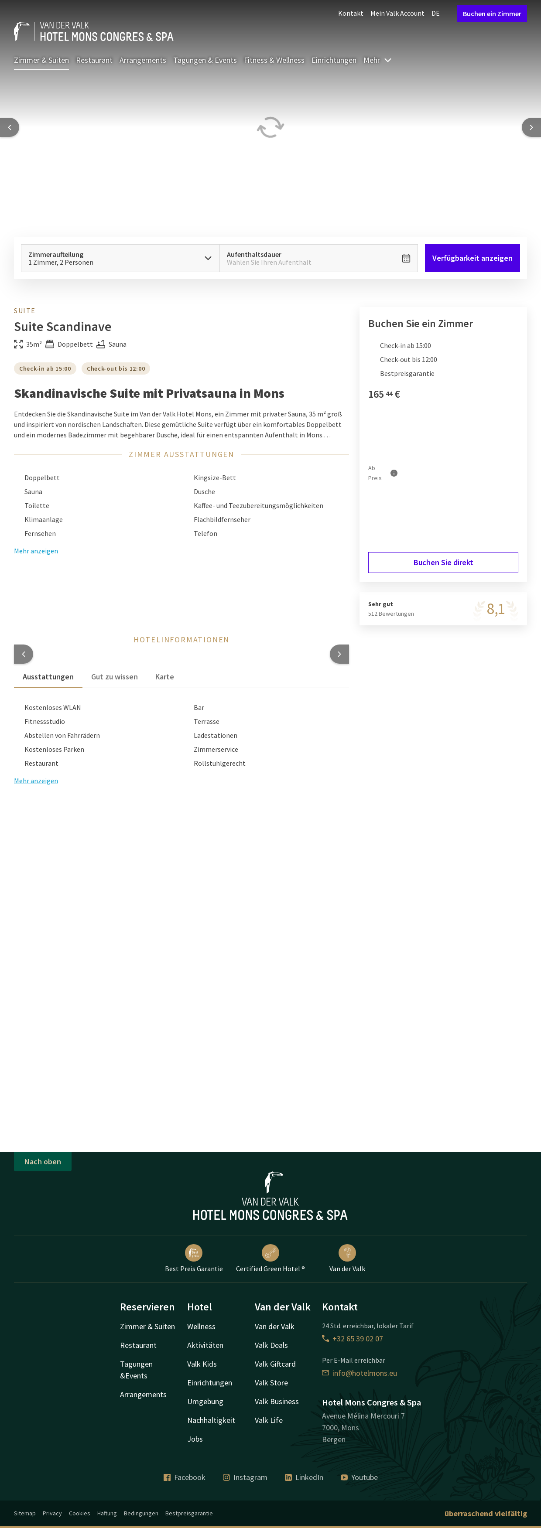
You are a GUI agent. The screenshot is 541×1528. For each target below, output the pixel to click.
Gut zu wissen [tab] (114, 677)
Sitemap (25, 1513)
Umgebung (205, 1401)
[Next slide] (531, 127)
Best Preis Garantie (194, 1258)
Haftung (107, 1513)
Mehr (377, 60)
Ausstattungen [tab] (48, 677)
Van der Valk (347, 1258)
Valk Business (277, 1401)
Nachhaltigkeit (211, 1420)
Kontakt (350, 13)
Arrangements (143, 60)
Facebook (184, 1477)
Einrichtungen (334, 60)
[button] (23, 654)
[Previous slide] (9, 127)
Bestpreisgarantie (189, 1513)
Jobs (195, 1439)
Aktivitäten (205, 1345)
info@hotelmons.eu (359, 1373)
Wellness (201, 1326)
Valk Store (271, 1383)
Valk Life (269, 1420)
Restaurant (94, 60)
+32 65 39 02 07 (352, 1339)
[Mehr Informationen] (393, 473)
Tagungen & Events (205, 60)
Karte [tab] (164, 677)
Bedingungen (141, 1513)
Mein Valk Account (397, 13)
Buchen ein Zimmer (492, 13)
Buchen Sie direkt (443, 562)
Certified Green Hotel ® (270, 1258)
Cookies (79, 1513)
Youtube (359, 1477)
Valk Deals (271, 1345)
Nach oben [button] (42, 1161)
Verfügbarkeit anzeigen (472, 258)
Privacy (52, 1513)
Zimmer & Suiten (41, 60)
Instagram (245, 1477)
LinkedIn (304, 1477)
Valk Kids (202, 1364)
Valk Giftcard (275, 1364)
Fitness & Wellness (274, 60)
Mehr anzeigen (36, 780)
